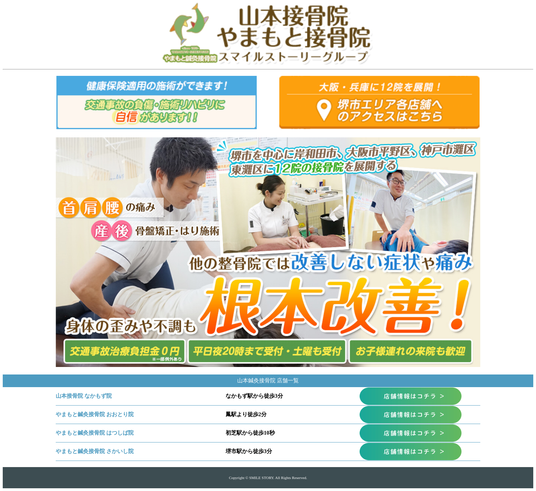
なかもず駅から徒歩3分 (254, 396)
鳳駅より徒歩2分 (246, 414)
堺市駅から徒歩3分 (249, 451)
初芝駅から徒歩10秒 (250, 433)
